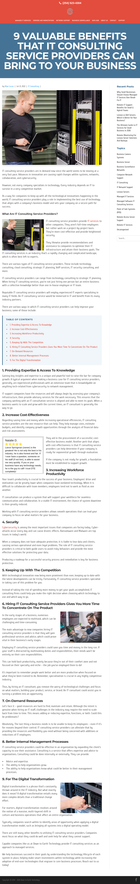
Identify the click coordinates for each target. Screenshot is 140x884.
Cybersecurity (9, 527)
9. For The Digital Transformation (25, 360)
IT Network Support (125, 187)
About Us (104, 20)
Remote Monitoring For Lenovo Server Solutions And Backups (127, 138)
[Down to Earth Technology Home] (70, 11)
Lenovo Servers (123, 192)
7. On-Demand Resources (21, 351)
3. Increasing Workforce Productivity (27, 333)
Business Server (123, 162)
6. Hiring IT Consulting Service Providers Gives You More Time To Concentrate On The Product (53, 347)
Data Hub (95, 20)
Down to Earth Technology (30, 880)
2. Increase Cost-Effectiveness (24, 329)
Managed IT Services (23, 20)
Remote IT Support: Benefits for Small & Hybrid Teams (125, 108)
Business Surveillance (81, 20)
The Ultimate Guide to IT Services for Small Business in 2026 (127, 128)
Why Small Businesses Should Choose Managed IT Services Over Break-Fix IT (127, 96)
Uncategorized (123, 229)
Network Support (63, 20)
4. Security (15, 338)
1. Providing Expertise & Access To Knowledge (31, 324)
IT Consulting (34, 86)
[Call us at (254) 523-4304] (70, 3)
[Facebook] (136, 880)
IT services (93, 221)
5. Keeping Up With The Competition (26, 342)
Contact (113, 20)
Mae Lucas (9, 86)
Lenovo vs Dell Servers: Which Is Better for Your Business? (127, 118)
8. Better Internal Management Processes (29, 355)
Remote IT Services (124, 225)
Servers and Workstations (43, 20)
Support (121, 20)
